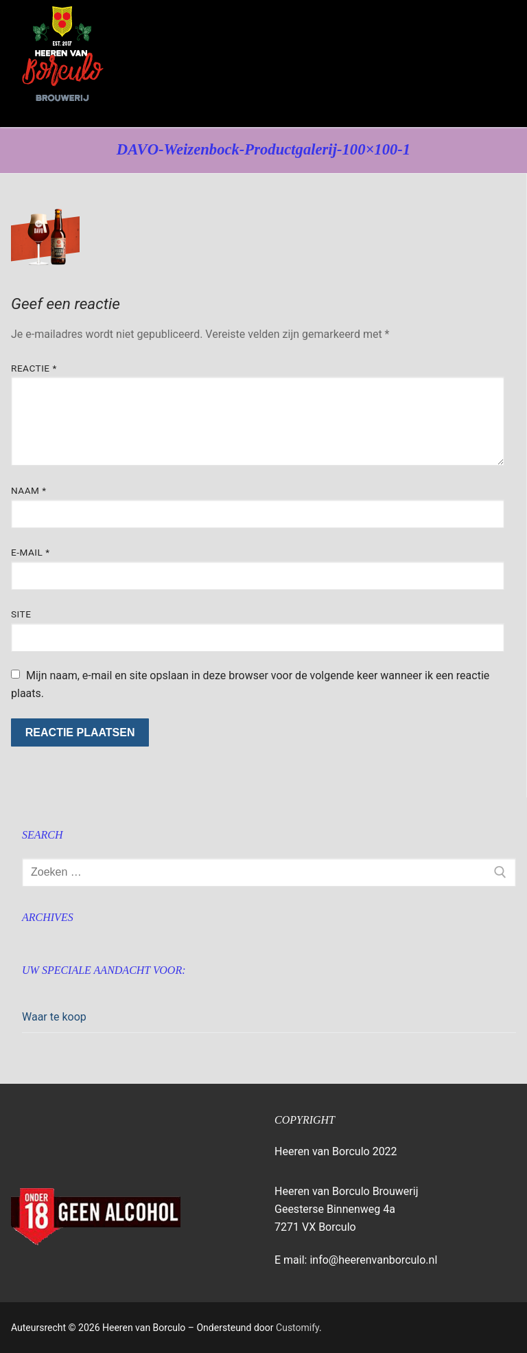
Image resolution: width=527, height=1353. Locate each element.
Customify (297, 1327)
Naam (29, 490)
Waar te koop (54, 1016)
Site (21, 614)
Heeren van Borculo (112, 117)
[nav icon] (489, 63)
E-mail (30, 552)
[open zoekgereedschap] (449, 64)
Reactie (34, 368)
